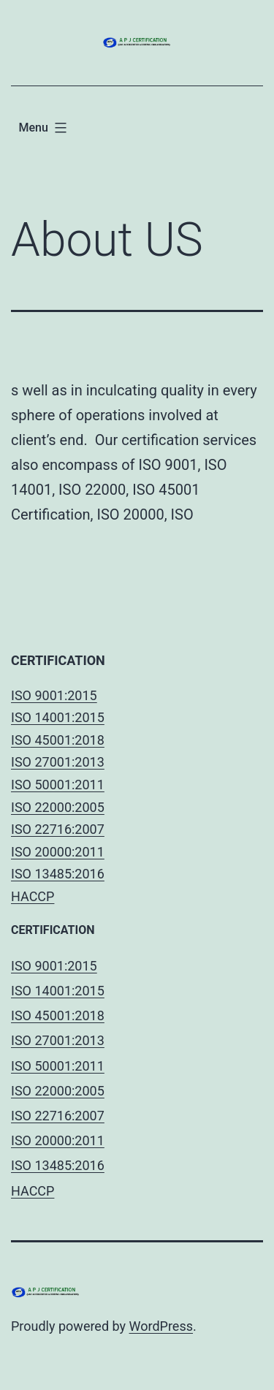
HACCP (32, 896)
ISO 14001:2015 (57, 717)
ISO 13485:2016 (57, 873)
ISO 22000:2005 (57, 807)
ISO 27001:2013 (57, 762)
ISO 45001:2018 (57, 740)
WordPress (161, 1326)
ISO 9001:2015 (54, 695)
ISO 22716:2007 (57, 829)
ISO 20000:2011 (57, 851)
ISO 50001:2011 (57, 784)
